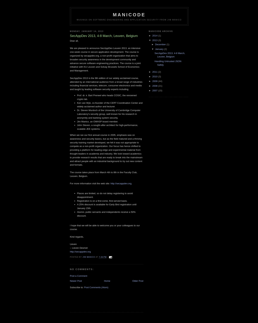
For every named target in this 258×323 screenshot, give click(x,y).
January (159, 49)
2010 (155, 76)
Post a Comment (78, 276)
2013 (155, 40)
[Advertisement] (91, 302)
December (161, 44)
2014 (155, 35)
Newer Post (76, 281)
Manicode (129, 14)
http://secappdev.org (121, 183)
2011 (155, 72)
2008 (155, 86)
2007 (155, 90)
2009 (155, 81)
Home (107, 281)
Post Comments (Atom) (96, 287)
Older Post (137, 281)
